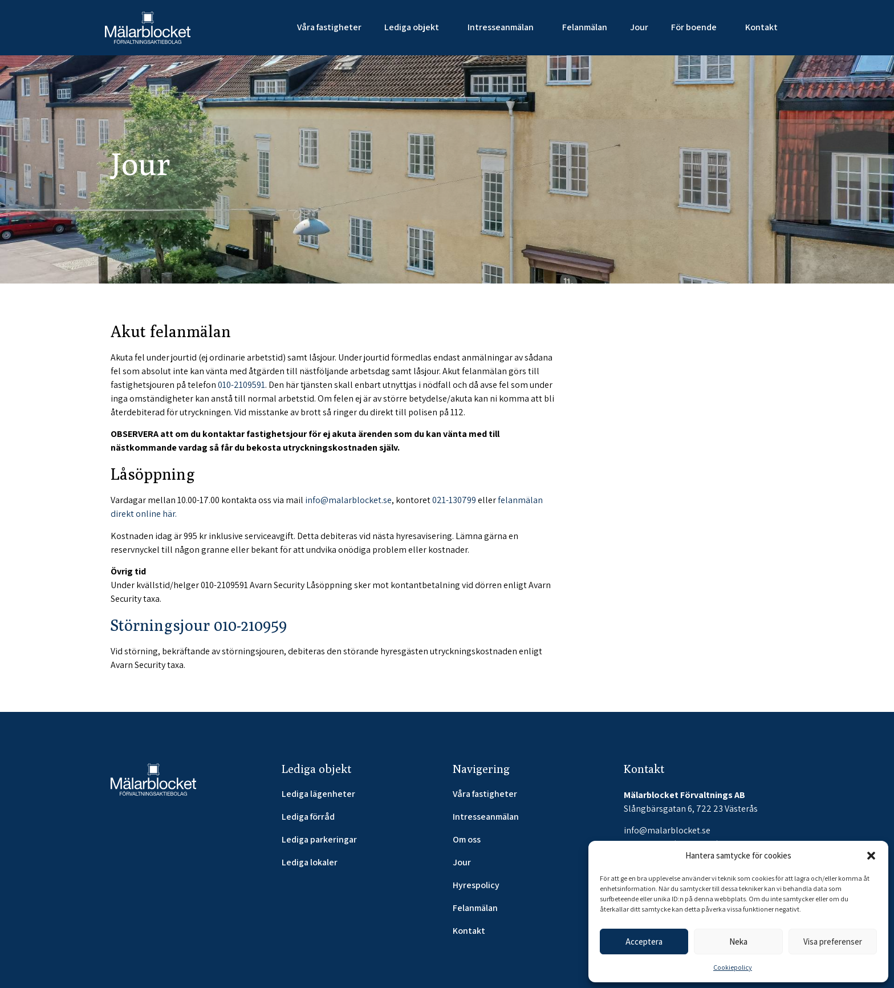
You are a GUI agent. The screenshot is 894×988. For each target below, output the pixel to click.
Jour (639, 27)
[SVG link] (147, 27)
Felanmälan (584, 27)
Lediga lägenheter (318, 794)
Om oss (467, 839)
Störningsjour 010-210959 (199, 625)
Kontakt (761, 27)
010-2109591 (241, 385)
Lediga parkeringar (319, 839)
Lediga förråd (308, 817)
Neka (738, 941)
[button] (871, 855)
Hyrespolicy (476, 885)
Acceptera (644, 941)
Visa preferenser (832, 941)
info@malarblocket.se (348, 500)
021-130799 (454, 500)
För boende (696, 27)
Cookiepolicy (732, 967)
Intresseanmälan (503, 27)
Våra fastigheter (329, 27)
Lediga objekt (414, 27)
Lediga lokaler (310, 862)
